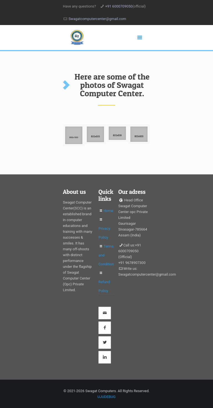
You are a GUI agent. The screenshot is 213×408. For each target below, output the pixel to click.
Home (108, 211)
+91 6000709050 (118, 6)
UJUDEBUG (106, 397)
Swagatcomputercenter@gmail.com (97, 19)
